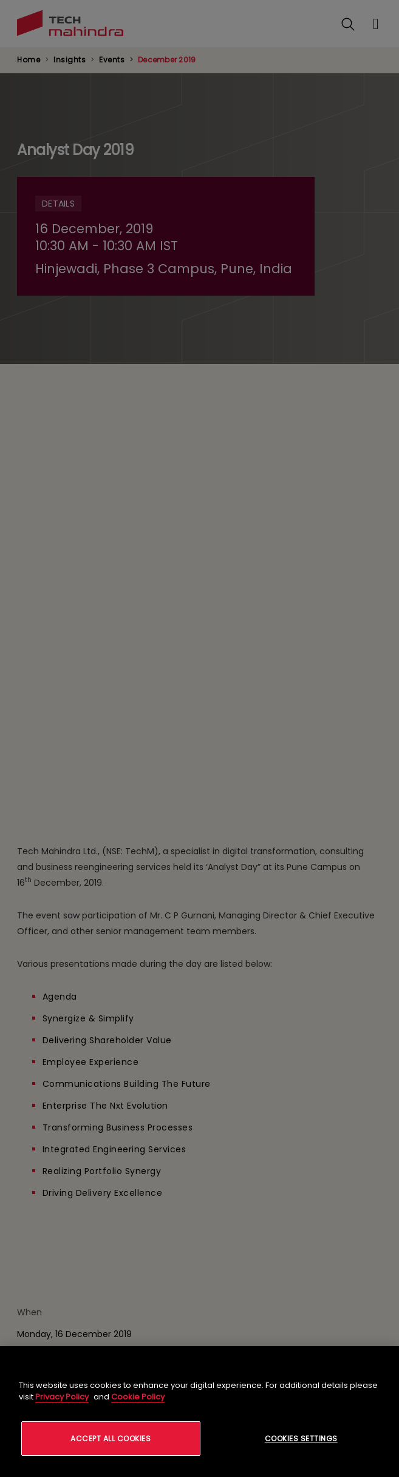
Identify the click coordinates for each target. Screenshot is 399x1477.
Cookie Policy (138, 1396)
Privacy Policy (62, 1396)
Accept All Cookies (110, 1438)
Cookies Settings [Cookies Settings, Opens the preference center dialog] (301, 1438)
